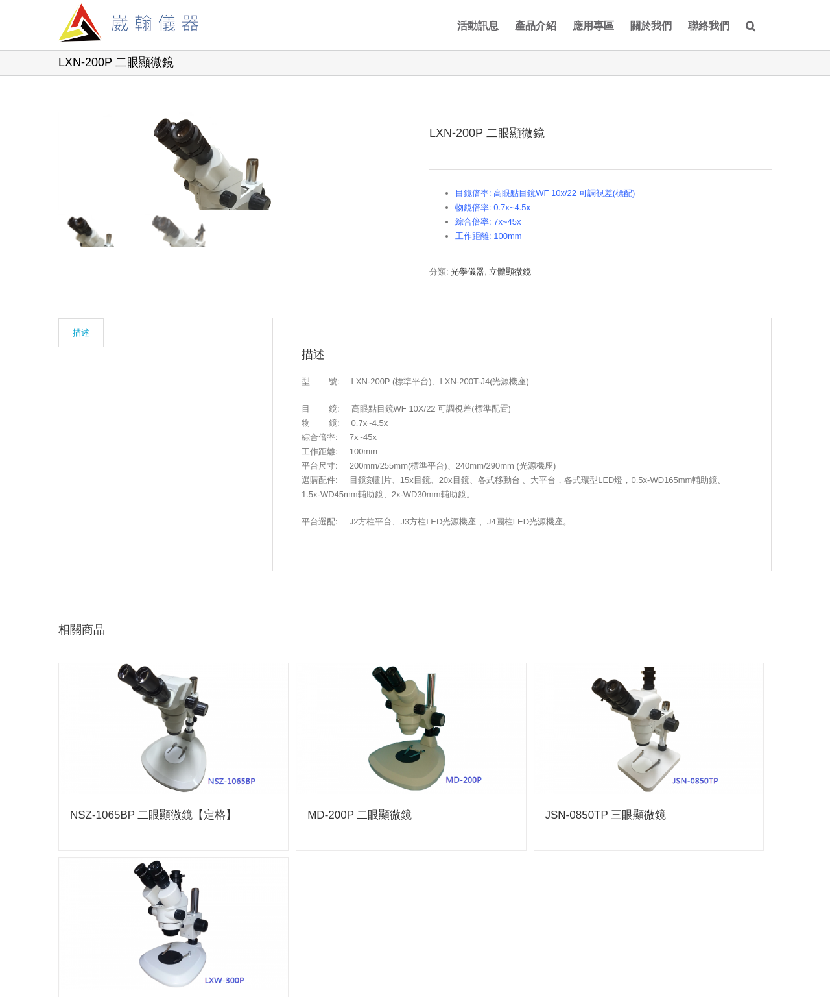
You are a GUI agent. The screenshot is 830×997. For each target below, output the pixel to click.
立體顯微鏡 (510, 272)
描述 (81, 333)
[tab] (81, 332)
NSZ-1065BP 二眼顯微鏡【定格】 (153, 815)
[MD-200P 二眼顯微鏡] (410, 728)
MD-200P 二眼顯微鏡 (359, 815)
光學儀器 (467, 272)
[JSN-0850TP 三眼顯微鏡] (648, 728)
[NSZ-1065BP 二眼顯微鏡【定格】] (173, 728)
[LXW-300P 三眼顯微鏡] (173, 923)
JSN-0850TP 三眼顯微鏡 (606, 815)
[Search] (750, 25)
